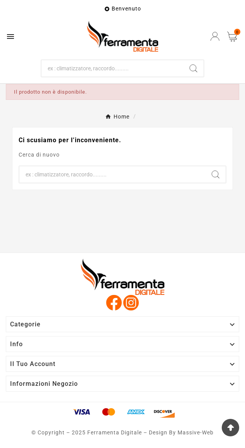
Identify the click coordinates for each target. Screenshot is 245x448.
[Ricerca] (112, 68)
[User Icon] (214, 36)
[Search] (193, 68)
